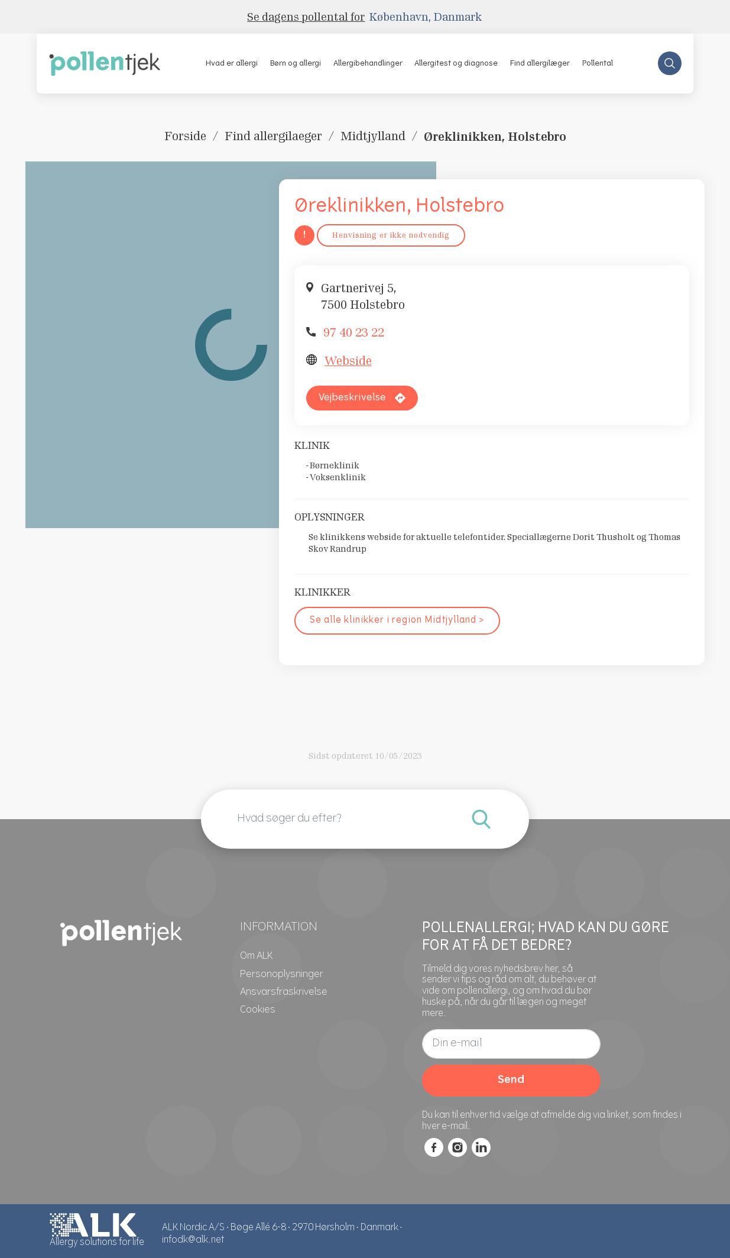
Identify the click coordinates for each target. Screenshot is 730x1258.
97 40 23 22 (353, 332)
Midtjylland (372, 136)
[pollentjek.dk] (104, 62)
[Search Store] (670, 63)
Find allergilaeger (273, 136)
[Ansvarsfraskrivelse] (283, 992)
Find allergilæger (540, 63)
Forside (185, 136)
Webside (348, 360)
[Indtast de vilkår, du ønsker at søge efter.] (481, 819)
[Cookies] (257, 1010)
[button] (232, 63)
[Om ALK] (256, 956)
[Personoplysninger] (281, 974)
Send (511, 1080)
